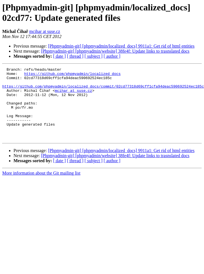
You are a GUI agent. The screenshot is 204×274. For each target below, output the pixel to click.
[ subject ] (94, 56)
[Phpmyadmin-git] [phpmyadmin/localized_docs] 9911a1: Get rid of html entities (121, 46)
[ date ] (59, 56)
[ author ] (112, 56)
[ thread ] (75, 56)
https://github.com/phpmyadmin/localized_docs (72, 75)
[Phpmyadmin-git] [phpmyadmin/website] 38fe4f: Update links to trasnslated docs (115, 51)
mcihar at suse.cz (44, 31)
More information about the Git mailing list (41, 187)
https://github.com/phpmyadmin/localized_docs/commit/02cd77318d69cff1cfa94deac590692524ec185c (103, 90)
